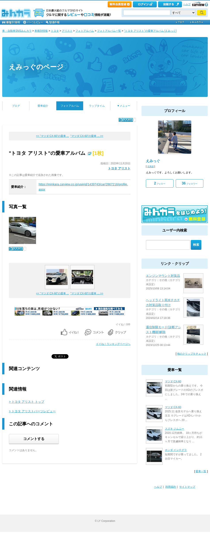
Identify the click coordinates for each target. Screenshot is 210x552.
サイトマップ (187, 486)
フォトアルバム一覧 (109, 30)
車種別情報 (41, 30)
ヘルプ (187, 4)
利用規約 (170, 486)
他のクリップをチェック (191, 353)
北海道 (150, 166)
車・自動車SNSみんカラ (17, 30)
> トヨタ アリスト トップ (26, 401)
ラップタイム (97, 105)
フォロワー (189, 183)
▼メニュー (123, 105)
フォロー (160, 183)
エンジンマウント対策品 (163, 275)
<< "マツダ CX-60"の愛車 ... (52, 136)
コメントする (33, 439)
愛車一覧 (201, 471)
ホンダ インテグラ (176, 450)
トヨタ (55, 30)
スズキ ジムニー (174, 428)
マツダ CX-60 (173, 381)
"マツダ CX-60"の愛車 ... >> (86, 136)
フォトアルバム (84, 30)
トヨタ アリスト (119, 168)
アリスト (67, 30)
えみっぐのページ (36, 67)
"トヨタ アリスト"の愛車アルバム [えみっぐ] (150, 30)
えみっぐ (153, 161)
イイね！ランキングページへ (113, 344)
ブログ (16, 105)
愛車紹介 (43, 105)
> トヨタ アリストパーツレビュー (32, 411)
